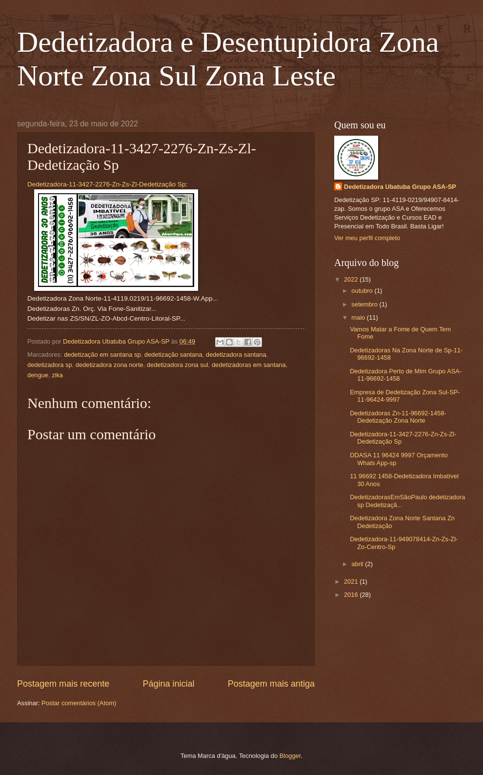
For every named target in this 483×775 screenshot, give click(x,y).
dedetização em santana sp (102, 354)
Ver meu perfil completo (367, 238)
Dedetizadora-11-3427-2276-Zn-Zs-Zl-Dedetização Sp (106, 184)
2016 (352, 594)
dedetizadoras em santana (249, 364)
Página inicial (168, 684)
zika (57, 375)
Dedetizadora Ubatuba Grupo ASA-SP (400, 186)
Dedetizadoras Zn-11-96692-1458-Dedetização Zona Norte (398, 416)
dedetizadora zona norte (109, 364)
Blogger (290, 755)
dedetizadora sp (49, 364)
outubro (362, 290)
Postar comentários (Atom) (78, 703)
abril (358, 564)
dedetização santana (173, 354)
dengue (37, 375)
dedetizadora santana (236, 354)
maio (358, 317)
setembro (365, 304)
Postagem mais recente (63, 684)
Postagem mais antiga (271, 684)
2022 (352, 279)
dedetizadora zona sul (177, 364)
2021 (352, 581)
